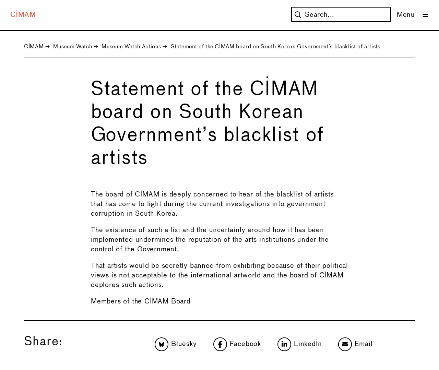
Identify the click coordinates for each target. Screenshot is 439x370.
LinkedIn (299, 344)
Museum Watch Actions (131, 46)
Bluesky (176, 344)
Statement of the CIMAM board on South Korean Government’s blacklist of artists (275, 46)
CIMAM (23, 15)
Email (355, 344)
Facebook (237, 344)
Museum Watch (72, 46)
